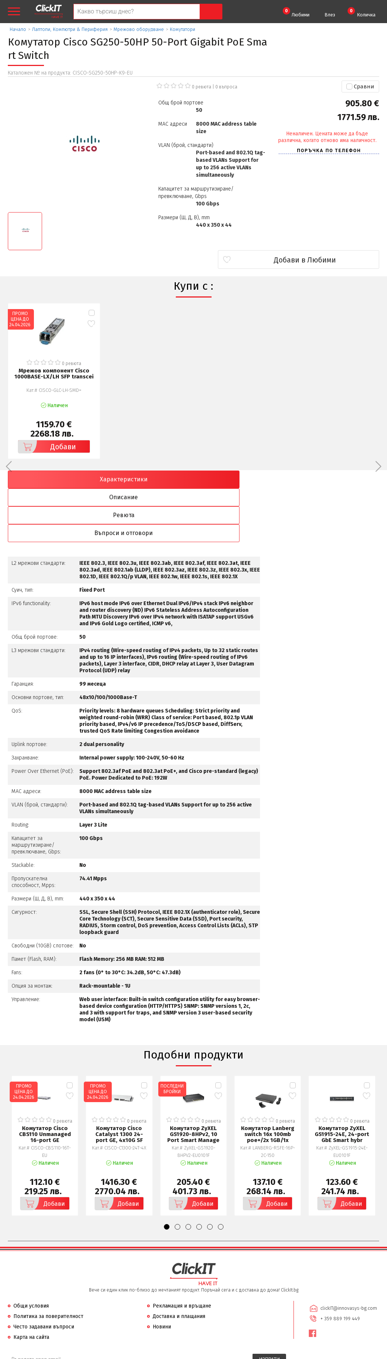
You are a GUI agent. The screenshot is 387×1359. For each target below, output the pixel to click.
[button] (166, 1172)
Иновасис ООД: (154, 1353)
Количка (361, 12)
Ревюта (240, 478)
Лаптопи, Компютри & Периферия (70, 29)
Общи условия (31, 1251)
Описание (147, 478)
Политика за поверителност (48, 1262)
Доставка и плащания (179, 1262)
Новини (162, 1272)
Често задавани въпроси (43, 1272)
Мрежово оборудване (139, 29)
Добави (46, 445)
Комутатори (182, 29)
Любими (296, 12)
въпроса (226, 86)
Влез (329, 15)
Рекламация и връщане (182, 1251)
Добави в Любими (335, 259)
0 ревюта (201, 86)
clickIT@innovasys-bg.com (347, 1253)
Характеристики (52, 478)
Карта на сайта (31, 1283)
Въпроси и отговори (334, 478)
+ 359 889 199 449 (339, 1263)
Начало (18, 29)
